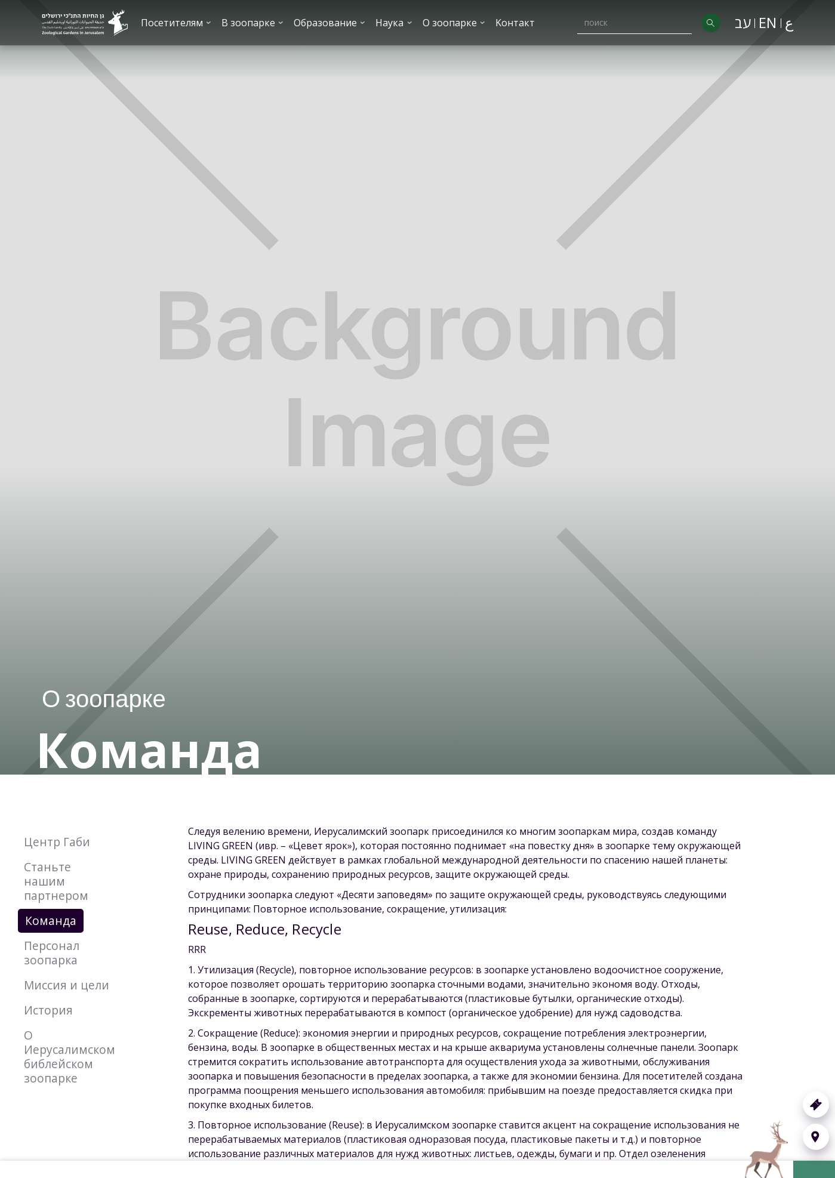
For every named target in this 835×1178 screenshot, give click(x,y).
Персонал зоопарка (51, 953)
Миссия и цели (66, 985)
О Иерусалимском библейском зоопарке (69, 1056)
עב (743, 22)
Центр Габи (57, 842)
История (48, 1010)
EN (768, 22)
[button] (176, 23)
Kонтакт (515, 22)
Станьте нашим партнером (56, 881)
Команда (50, 920)
